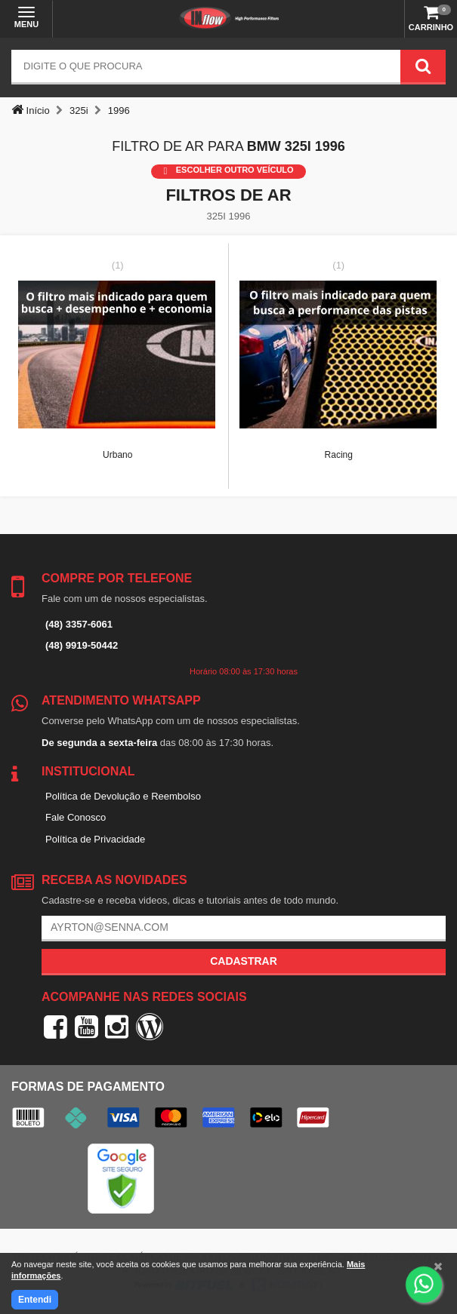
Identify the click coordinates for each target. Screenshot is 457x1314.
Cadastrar (243, 961)
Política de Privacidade (95, 839)
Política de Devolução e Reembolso (123, 796)
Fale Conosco (75, 817)
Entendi (34, 1299)
